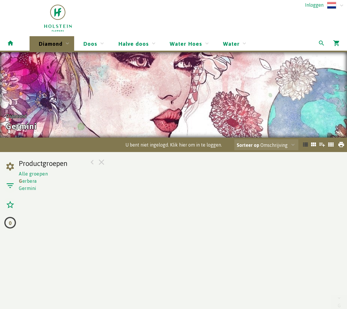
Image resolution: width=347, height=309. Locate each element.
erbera (28, 181)
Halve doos (133, 43)
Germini (27, 188)
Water (231, 43)
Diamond (51, 43)
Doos (90, 43)
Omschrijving (262, 145)
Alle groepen (33, 174)
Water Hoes (186, 43)
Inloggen (314, 5)
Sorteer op (248, 145)
